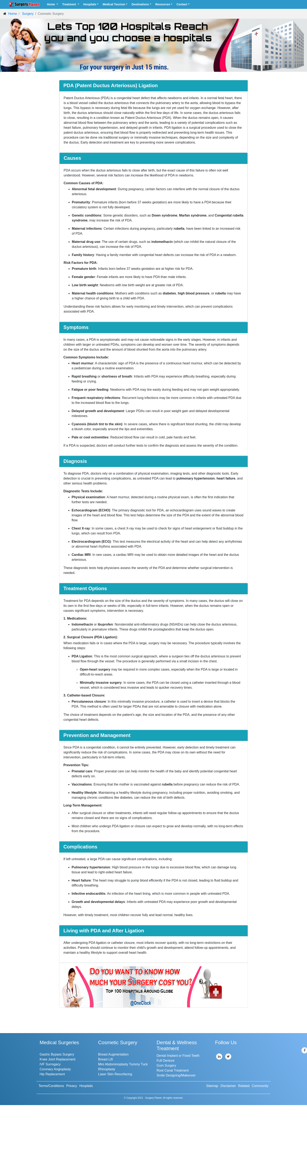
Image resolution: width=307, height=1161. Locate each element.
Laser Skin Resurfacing (115, 1074)
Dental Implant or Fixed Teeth (178, 1055)
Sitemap (212, 1086)
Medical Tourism (114, 4)
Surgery (27, 13)
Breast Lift (105, 1059)
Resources (162, 4)
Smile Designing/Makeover (176, 1075)
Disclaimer (228, 1086)
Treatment (69, 4)
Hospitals (89, 4)
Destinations (140, 4)
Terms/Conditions (51, 1086)
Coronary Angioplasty (55, 1069)
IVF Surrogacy (50, 1064)
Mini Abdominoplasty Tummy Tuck (123, 1064)
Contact (181, 4)
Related (244, 1086)
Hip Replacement (52, 1074)
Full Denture (165, 1060)
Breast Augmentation (113, 1054)
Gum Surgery (166, 1065)
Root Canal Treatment (173, 1070)
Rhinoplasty (106, 1069)
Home (51, 4)
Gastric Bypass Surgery (57, 1054)
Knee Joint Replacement (57, 1059)
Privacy (71, 1086)
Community (260, 1086)
